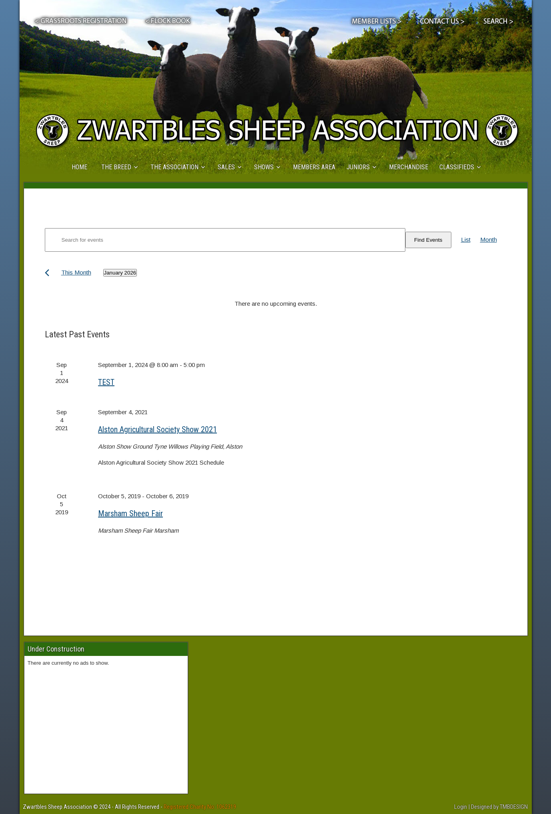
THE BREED (116, 167)
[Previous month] (47, 273)
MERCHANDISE (408, 167)
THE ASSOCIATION (174, 167)
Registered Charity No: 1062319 (200, 806)
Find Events (428, 240)
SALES (226, 167)
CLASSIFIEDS (456, 167)
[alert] (276, 304)
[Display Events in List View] (466, 240)
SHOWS (264, 167)
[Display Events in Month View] (488, 240)
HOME (79, 167)
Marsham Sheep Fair (130, 513)
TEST (106, 382)
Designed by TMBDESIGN (499, 806)
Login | (462, 806)
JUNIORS (358, 167)
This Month (76, 272)
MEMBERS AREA (314, 167)
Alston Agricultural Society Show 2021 (157, 429)
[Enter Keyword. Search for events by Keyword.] (225, 240)
